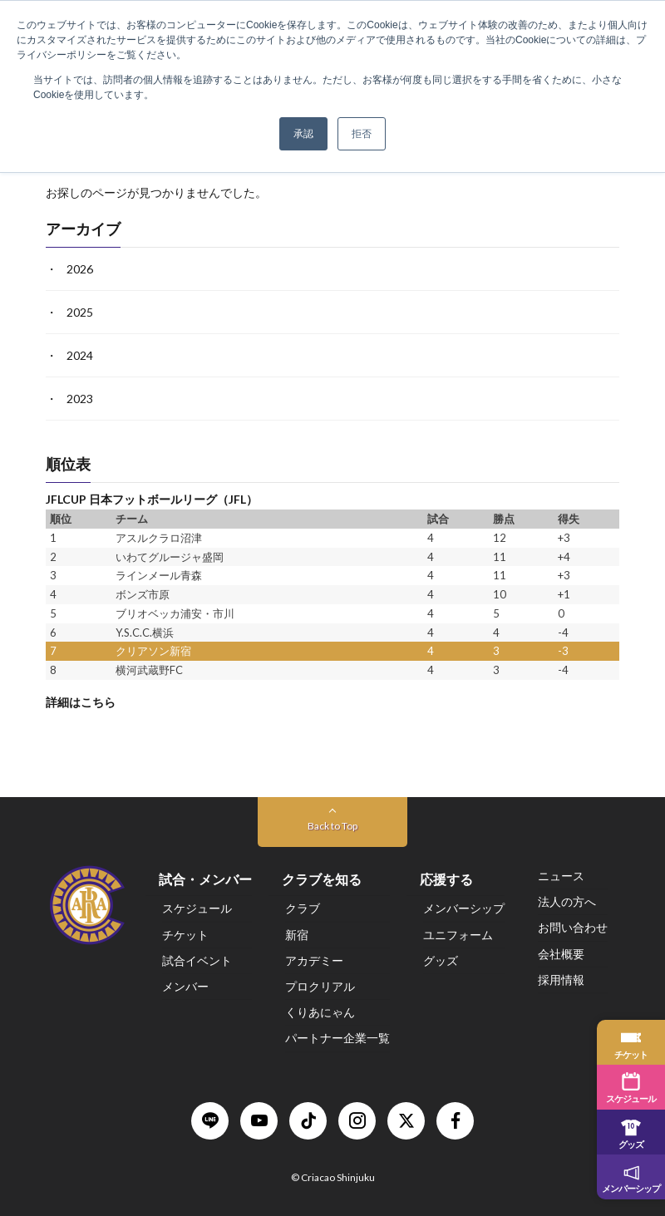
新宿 (296, 935)
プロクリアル (320, 986)
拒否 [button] (362, 134)
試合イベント (197, 960)
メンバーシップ (464, 908)
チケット (185, 935)
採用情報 (561, 979)
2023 (79, 398)
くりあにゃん (320, 1012)
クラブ (302, 908)
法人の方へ (567, 901)
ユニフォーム (458, 935)
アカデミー (314, 960)
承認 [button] (303, 134)
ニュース (561, 876)
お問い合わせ (573, 927)
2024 (79, 355)
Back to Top (332, 826)
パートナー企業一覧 (337, 1038)
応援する (446, 879)
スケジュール (197, 908)
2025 (79, 312)
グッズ (440, 960)
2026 (79, 269)
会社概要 (561, 954)
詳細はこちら (81, 702)
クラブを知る (322, 879)
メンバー (185, 986)
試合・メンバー (205, 879)
